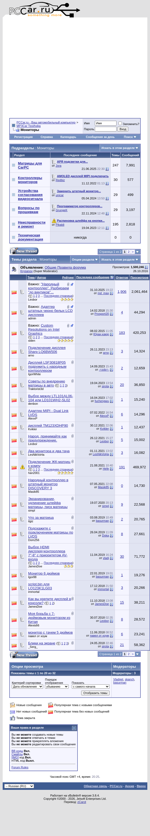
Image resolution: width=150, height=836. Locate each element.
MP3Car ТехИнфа (29, 125)
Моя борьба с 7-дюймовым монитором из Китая (49, 618)
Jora (58, 165)
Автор (41, 277)
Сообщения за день (100, 136)
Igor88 (32, 577)
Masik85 (33, 491)
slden (31, 340)
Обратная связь (95, 786)
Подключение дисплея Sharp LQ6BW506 (47, 350)
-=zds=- (104, 369)
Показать (78, 682)
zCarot (81, 802)
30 (122, 556)
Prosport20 (102, 313)
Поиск (130, 136)
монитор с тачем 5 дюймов (50, 632)
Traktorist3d (36, 388)
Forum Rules (20, 767)
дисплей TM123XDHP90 (48, 426)
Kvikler (32, 429)
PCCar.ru (116, 786)
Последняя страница (58, 295)
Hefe (106, 468)
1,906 (122, 292)
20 (122, 385)
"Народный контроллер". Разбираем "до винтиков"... (48, 288)
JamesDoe (35, 566)
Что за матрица (41, 518)
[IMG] (15, 757)
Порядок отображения (54, 681)
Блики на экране (41, 643)
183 (122, 333)
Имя (86, 123)
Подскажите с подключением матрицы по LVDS (50, 532)
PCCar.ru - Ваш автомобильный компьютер (46, 122)
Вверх (141, 786)
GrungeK (62, 210)
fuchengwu (102, 401)
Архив (129, 786)
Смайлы (17, 754)
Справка (46, 136)
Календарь (68, 136)
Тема (31, 277)
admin (32, 318)
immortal (33, 591)
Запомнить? (128, 124)
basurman (102, 520)
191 (122, 467)
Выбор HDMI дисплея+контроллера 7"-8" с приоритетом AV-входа (48, 553)
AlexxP (32, 418)
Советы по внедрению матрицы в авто (46, 383)
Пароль (89, 129)
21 (122, 645)
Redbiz (60, 180)
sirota (105, 386)
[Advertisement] (50, 67)
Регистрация (23, 136)
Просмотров (139, 277)
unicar (60, 195)
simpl (31, 510)
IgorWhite (34, 374)
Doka (105, 535)
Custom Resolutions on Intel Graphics (43, 329)
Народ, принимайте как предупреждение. (47, 438)
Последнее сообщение (93, 277)
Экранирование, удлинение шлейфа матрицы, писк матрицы (48, 503)
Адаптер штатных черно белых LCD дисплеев (50, 311)
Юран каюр (101, 334)
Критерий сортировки (26, 682)
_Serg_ (33, 646)
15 (122, 602)
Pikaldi (60, 224)
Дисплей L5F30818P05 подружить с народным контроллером (47, 366)
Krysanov (26, 271)
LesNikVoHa (36, 454)
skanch (129, 679)
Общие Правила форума (65, 267)
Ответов (122, 277)
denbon (33, 403)
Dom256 (33, 540)
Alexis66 (33, 625)
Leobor (32, 299)
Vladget (118, 679)
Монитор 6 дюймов (44, 573)
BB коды (17, 751)
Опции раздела (83, 259)
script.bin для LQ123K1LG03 (40, 586)
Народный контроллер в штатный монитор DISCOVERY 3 (48, 484)
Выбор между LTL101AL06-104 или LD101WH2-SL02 (50, 398)
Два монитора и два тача (49, 451)
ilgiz (30, 521)
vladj (106, 558)
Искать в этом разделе (118, 147)
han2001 (34, 472)
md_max (103, 293)
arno (31, 355)
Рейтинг (68, 277)
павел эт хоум (37, 636)
